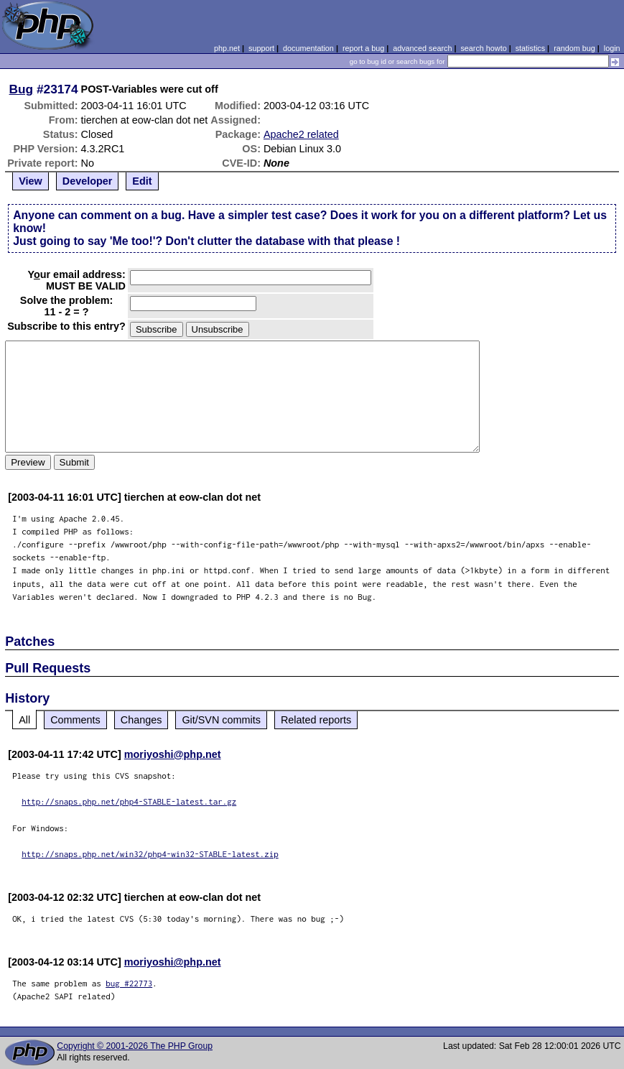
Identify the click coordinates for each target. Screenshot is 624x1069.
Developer (87, 181)
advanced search (422, 48)
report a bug (363, 48)
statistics (530, 48)
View (30, 181)
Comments (75, 720)
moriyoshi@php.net (172, 754)
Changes (141, 720)
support (261, 48)
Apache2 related (301, 134)
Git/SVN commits (221, 720)
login (612, 48)
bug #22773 (129, 983)
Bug (21, 89)
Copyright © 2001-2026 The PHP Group (135, 1046)
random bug (574, 48)
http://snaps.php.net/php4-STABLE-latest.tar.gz (129, 801)
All (24, 720)
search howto (483, 48)
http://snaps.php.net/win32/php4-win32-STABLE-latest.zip (150, 854)
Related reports (316, 720)
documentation (308, 48)
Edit (142, 181)
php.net (227, 48)
